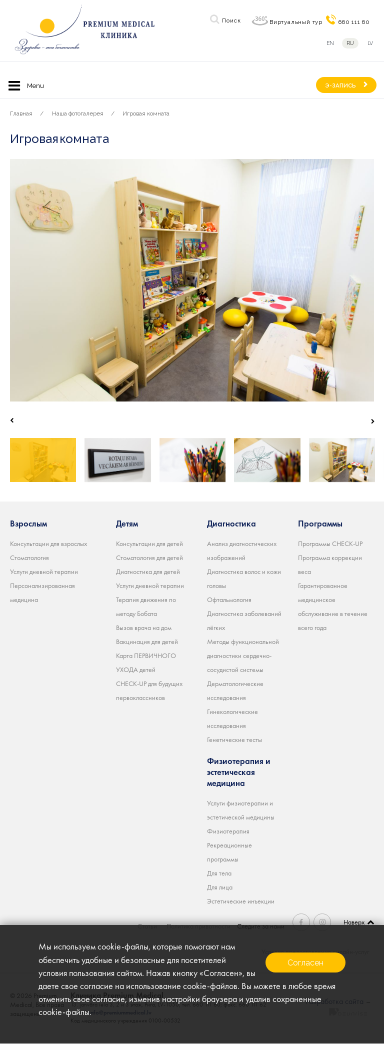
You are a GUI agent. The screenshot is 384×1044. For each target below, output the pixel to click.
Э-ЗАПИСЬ (340, 85)
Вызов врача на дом (144, 627)
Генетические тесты (234, 739)
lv (371, 43)
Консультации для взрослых (48, 543)
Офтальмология (229, 599)
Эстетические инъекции (240, 901)
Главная (21, 113)
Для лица (219, 887)
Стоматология (29, 557)
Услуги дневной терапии (44, 571)
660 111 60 (354, 22)
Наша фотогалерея (78, 113)
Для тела (219, 873)
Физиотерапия (228, 831)
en (330, 43)
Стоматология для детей (149, 557)
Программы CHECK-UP (330, 543)
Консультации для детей (149, 543)
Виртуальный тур (296, 22)
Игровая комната (146, 113)
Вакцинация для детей (147, 641)
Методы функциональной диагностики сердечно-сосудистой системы (243, 655)
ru (350, 43)
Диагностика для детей (148, 571)
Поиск (231, 20)
